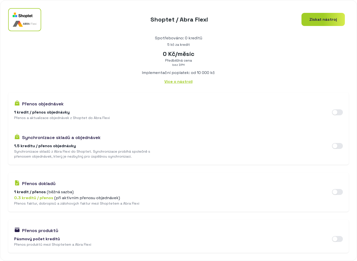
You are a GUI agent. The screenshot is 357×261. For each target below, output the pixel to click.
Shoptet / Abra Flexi (179, 19)
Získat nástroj (323, 19)
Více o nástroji (178, 81)
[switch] (337, 112)
